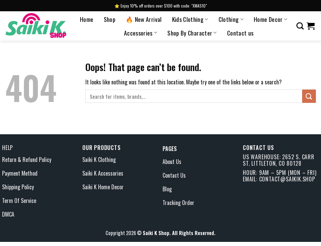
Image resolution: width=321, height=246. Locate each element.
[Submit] (309, 96)
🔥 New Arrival (144, 19)
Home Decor (270, 19)
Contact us (240, 32)
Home (86, 19)
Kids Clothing (190, 19)
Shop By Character (192, 32)
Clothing (231, 19)
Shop (109, 19)
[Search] (300, 25)
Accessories (140, 32)
